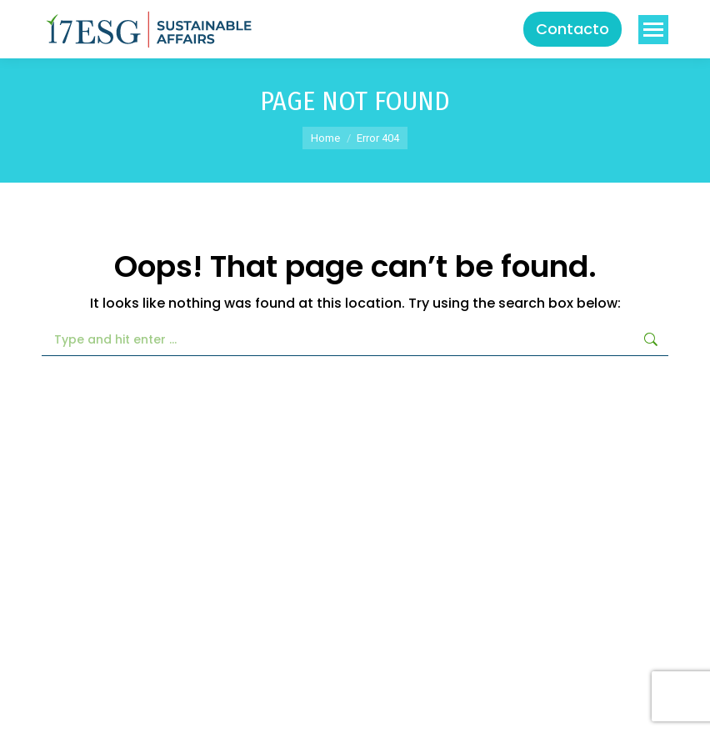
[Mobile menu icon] (653, 29)
